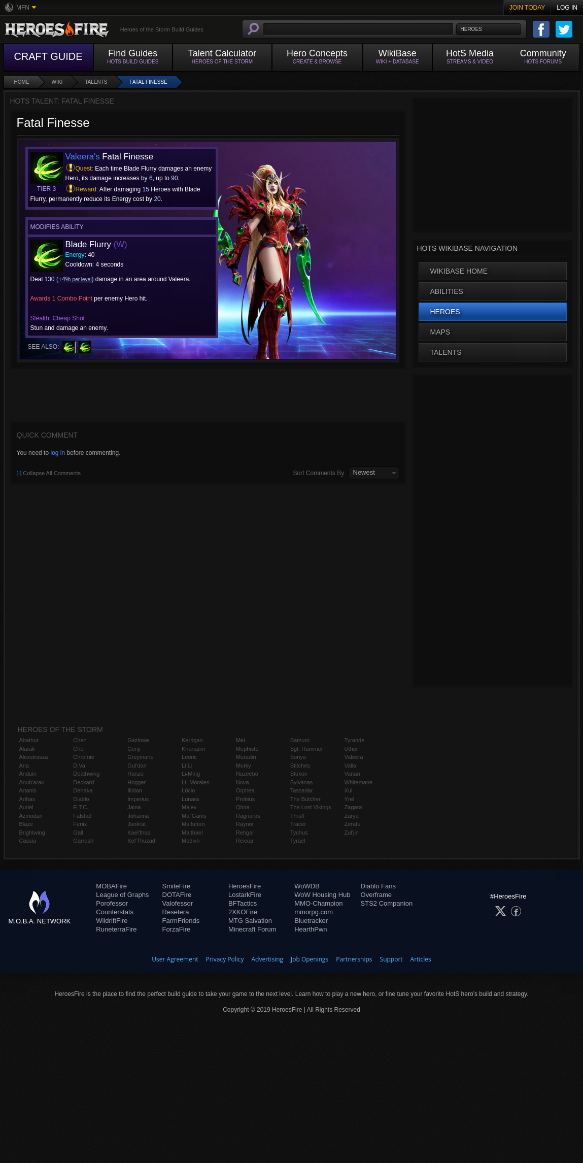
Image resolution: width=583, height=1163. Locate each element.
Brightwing (32, 832)
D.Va (79, 765)
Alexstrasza (33, 757)
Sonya (298, 757)
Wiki (57, 82)
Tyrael (297, 841)
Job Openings (309, 959)
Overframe (376, 895)
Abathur (29, 740)
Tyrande (355, 740)
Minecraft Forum (252, 929)
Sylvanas (301, 782)
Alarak (27, 749)
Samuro (300, 740)
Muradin (246, 757)
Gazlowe (138, 740)
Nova (242, 782)
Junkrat (136, 824)
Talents (96, 82)
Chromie (83, 757)
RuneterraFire (116, 929)
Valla (351, 765)
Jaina (134, 807)
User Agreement (175, 959)
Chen (79, 740)
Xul (349, 790)
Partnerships (354, 959)
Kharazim (193, 749)
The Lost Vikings (310, 807)
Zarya (352, 816)
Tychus (299, 832)
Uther (351, 749)
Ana (24, 765)
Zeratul (353, 824)
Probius (245, 799)
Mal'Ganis (194, 816)
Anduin (28, 774)
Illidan (134, 790)
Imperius (138, 799)
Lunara (190, 799)
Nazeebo (247, 774)
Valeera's (82, 156)
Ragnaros (248, 816)
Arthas (27, 799)
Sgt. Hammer (306, 749)
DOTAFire (177, 895)
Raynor (245, 824)
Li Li (187, 765)
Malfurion (193, 824)
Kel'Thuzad (141, 841)
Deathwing (86, 774)
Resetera (175, 912)
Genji (134, 749)
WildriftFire (111, 920)
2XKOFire (242, 912)
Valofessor (177, 903)
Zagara (353, 807)
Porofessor (112, 903)
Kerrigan (192, 740)
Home (21, 82)
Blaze (26, 824)
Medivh (190, 841)
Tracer (298, 824)
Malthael (192, 832)
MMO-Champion (318, 903)
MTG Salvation (250, 920)
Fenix (80, 824)
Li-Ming (191, 774)
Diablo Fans (378, 886)
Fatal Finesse (148, 82)
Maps (440, 332)
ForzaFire (176, 929)
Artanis (28, 790)
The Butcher (305, 799)
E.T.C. (80, 807)
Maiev (189, 807)
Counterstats (114, 912)
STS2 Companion (387, 903)
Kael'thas (138, 832)
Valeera (354, 757)
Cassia (28, 841)
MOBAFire (111, 886)
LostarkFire (244, 895)
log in (57, 452)
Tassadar (301, 790)
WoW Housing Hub (322, 895)
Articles (420, 959)
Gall (78, 832)
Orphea (245, 790)
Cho (78, 749)
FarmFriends (181, 920)
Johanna (138, 816)
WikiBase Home (459, 271)
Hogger (136, 782)
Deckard (83, 782)
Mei (240, 740)
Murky (243, 765)
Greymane (140, 757)
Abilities (446, 291)
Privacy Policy (225, 959)
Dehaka (82, 790)
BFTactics (242, 903)
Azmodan (31, 816)
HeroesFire (244, 886)
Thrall (297, 816)
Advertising (268, 959)
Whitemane (359, 782)
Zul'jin (352, 832)
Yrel (350, 799)
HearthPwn (310, 929)
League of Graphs (122, 895)
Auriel (26, 807)
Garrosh (83, 841)
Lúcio (188, 790)
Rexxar (245, 841)
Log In (567, 7)
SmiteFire (176, 886)
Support (391, 959)
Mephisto (247, 749)
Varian (352, 774)
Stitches (300, 765)
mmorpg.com (313, 912)
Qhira (243, 807)
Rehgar (245, 832)
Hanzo (135, 774)
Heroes (445, 312)
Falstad (82, 816)
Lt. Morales (195, 782)
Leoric (189, 757)
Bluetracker (311, 920)
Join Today (527, 7)
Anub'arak (31, 782)
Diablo (81, 799)
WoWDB (307, 886)
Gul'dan (137, 765)
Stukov (298, 774)
